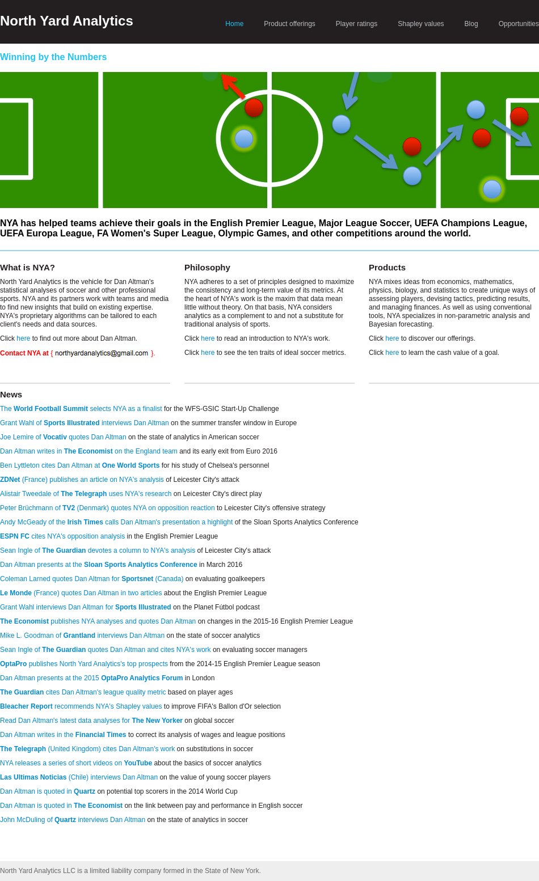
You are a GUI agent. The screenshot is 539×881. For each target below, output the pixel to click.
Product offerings (289, 24)
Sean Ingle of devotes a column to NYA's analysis (97, 550)
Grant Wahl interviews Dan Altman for (85, 607)
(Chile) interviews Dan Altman (79, 777)
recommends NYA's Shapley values (81, 706)
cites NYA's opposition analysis (62, 536)
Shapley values (421, 24)
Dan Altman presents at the (98, 565)
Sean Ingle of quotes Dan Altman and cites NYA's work (105, 650)
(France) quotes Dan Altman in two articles (81, 593)
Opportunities (519, 24)
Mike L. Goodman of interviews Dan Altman (82, 635)
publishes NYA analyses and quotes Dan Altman (98, 621)
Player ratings (356, 24)
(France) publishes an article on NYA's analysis (82, 480)
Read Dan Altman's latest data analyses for (91, 721)
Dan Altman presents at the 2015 (91, 678)
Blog (471, 24)
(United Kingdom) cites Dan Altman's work (87, 749)
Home (234, 24)
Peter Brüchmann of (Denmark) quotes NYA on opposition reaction (107, 508)
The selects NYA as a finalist (81, 409)
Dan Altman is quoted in (47, 791)
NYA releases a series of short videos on (76, 763)
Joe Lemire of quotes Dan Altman (63, 437)
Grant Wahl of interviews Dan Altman (84, 423)
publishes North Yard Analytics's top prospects (84, 664)
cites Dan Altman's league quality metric (83, 692)
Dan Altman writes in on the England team (89, 451)
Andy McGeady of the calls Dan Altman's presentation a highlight (116, 522)
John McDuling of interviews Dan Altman (72, 820)
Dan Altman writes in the (63, 735)
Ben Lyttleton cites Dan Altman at (79, 465)
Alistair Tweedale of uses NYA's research (85, 494)
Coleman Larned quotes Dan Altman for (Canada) (92, 579)
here (23, 338)
